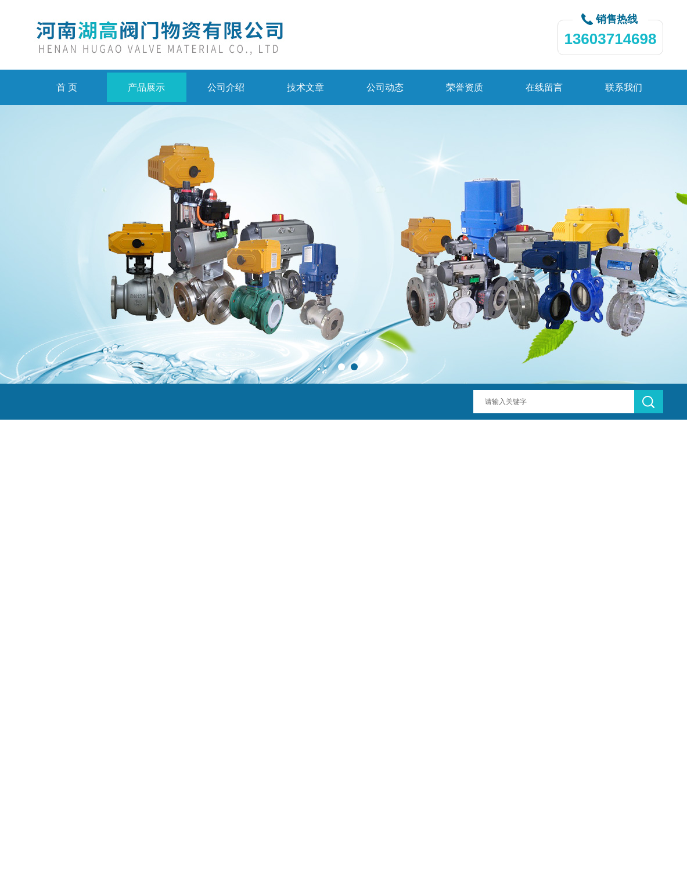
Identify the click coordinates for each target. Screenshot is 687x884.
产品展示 (146, 87)
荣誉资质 (464, 87)
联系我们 (623, 87)
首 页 (66, 87)
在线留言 (544, 87)
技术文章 (305, 87)
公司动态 (385, 87)
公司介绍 (225, 87)
